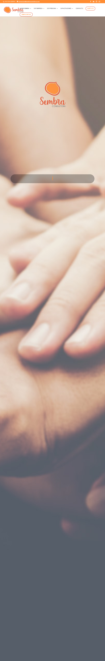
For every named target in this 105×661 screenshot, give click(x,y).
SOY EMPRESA (38, 8)
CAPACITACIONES (65, 8)
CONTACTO (79, 8)
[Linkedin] (93, 2)
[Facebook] (90, 2)
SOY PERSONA (51, 8)
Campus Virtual (26, 14)
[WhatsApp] (99, 2)
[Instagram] (96, 2)
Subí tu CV (90, 8)
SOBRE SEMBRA (24, 8)
